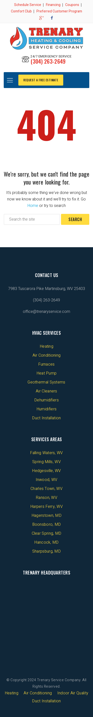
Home (32, 206)
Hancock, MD (46, 542)
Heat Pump (46, 373)
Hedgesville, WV (46, 471)
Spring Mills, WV (46, 462)
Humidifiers (46, 409)
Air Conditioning (46, 355)
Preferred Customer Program (59, 11)
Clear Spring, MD (47, 533)
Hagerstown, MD (46, 516)
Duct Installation (46, 418)
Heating (46, 346)
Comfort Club (21, 11)
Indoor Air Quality (72, 693)
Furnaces (46, 364)
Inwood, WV (47, 480)
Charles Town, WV (46, 489)
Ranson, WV (46, 498)
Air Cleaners (46, 391)
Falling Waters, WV (46, 453)
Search (75, 219)
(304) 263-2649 (48, 61)
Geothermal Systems (46, 382)
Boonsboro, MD (46, 524)
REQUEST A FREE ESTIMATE (40, 80)
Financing (53, 4)
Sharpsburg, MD (46, 551)
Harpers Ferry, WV (46, 507)
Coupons (72, 4)
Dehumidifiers (46, 400)
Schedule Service (27, 4)
